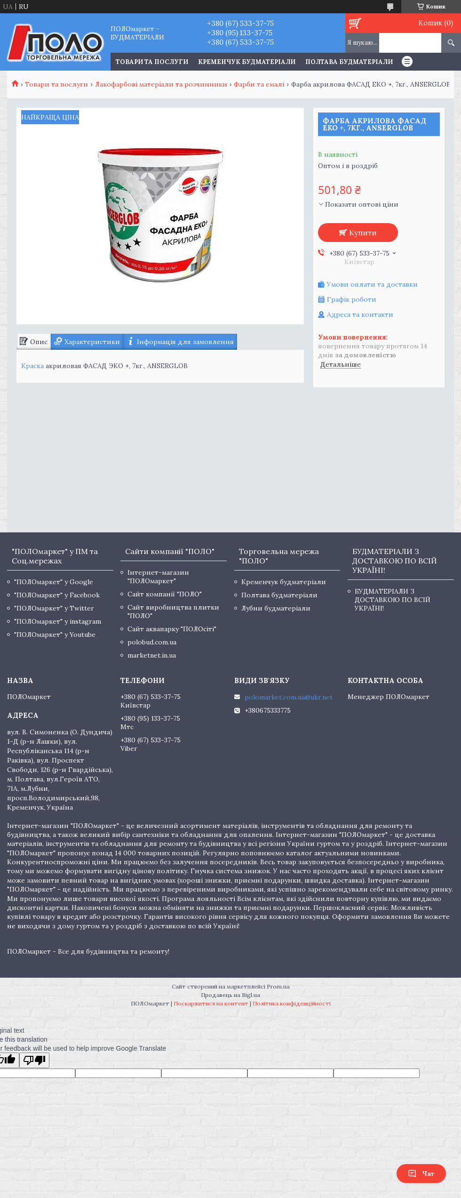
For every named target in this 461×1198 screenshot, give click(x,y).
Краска (32, 366)
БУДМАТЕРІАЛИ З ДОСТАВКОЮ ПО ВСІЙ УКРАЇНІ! (392, 599)
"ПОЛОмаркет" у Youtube (54, 634)
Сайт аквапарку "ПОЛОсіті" (171, 629)
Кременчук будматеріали (246, 62)
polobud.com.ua (151, 642)
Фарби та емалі (259, 84)
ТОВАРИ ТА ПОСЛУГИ (152, 62)
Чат (421, 1173)
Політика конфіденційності (292, 1003)
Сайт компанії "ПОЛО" (164, 594)
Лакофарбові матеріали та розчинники (161, 84)
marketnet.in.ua (151, 655)
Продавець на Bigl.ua (230, 994)
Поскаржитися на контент (211, 1003)
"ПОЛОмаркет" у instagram (57, 621)
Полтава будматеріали (349, 62)
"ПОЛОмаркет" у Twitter (54, 608)
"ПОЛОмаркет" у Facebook (57, 595)
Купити (363, 232)
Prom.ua (278, 986)
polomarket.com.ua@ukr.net (289, 697)
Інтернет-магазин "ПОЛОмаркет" (158, 576)
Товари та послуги (56, 84)
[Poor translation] (34, 1060)
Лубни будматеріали (275, 608)
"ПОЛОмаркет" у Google (53, 582)
